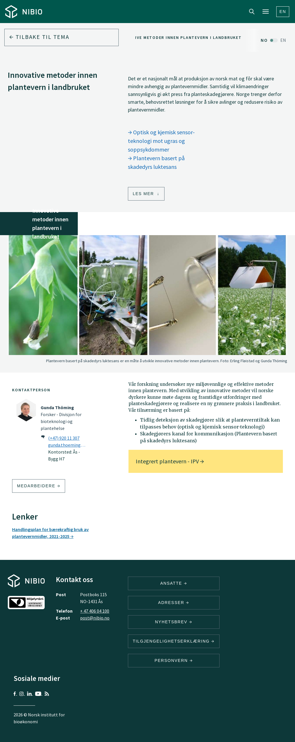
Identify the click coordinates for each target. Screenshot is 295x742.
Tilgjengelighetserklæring (174, 641)
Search (252, 11)
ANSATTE (173, 583)
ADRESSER (173, 602)
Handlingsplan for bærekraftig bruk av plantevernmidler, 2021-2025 (50, 532)
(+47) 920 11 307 (64, 438)
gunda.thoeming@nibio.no (68, 445)
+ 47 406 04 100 (94, 611)
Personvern (173, 660)
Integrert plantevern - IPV (170, 461)
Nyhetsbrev (173, 622)
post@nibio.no (94, 618)
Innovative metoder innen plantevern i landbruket (179, 37)
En (282, 11)
